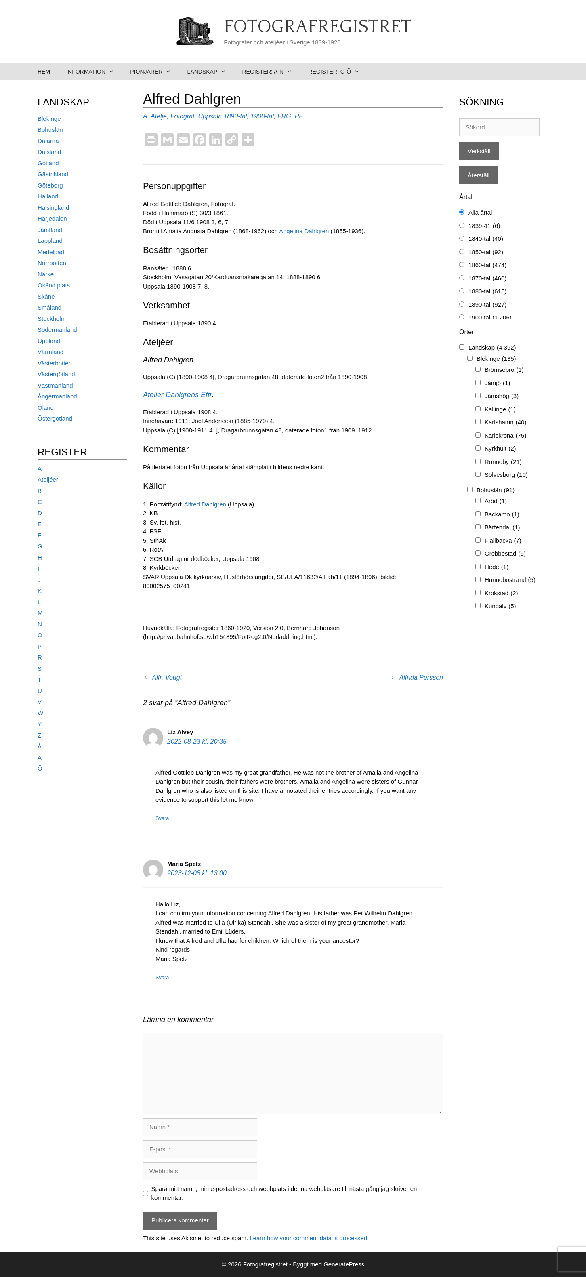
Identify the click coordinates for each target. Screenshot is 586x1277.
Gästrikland (53, 174)
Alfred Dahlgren (205, 504)
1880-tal (487, 291)
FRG (284, 116)
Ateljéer (48, 479)
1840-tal (485, 239)
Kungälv (500, 606)
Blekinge (49, 118)
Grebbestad (505, 553)
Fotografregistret (318, 27)
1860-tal (487, 265)
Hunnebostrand (510, 580)
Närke (46, 274)
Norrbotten (52, 262)
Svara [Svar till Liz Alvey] (162, 818)
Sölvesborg (506, 475)
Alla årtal (480, 212)
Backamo (502, 514)
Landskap (210, 71)
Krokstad (501, 593)
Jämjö (497, 383)
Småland (49, 307)
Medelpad (51, 252)
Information (94, 71)
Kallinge (500, 409)
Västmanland (55, 385)
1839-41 (484, 226)
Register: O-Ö (338, 71)
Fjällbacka (503, 541)
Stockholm (52, 318)
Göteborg (50, 185)
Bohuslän (50, 129)
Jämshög (502, 396)
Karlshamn (505, 422)
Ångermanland (57, 396)
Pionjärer (154, 71)
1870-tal (487, 278)
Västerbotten (55, 363)
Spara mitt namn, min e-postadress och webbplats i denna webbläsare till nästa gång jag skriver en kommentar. (284, 1193)
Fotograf (182, 116)
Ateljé (159, 116)
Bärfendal (502, 527)
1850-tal (485, 252)
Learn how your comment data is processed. (309, 1238)
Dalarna (48, 140)
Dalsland (49, 151)
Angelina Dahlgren (304, 231)
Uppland (49, 340)
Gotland (48, 163)
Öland (46, 407)
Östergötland (55, 418)
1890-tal (235, 116)
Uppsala (210, 116)
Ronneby (503, 462)
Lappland (50, 240)
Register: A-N (271, 71)
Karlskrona (505, 435)
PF (299, 116)
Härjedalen (52, 218)
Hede (496, 567)
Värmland (50, 351)
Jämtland (50, 229)
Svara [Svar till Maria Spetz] (162, 977)
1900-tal (262, 116)
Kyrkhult (500, 448)
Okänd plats (54, 285)
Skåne (46, 296)
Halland (48, 196)
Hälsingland (53, 207)
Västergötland (56, 374)
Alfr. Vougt (167, 677)
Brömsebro (504, 370)
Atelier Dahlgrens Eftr (177, 395)
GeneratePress (343, 1264)
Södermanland (57, 329)
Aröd (496, 501)
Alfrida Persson (421, 677)
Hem (44, 71)
